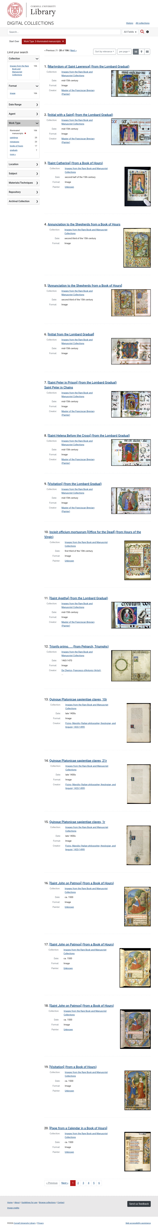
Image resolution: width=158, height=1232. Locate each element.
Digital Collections (30, 22)
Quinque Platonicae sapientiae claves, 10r (78, 699)
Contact (60, 1202)
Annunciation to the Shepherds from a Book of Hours (84, 224)
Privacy (40, 1223)
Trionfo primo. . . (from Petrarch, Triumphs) (79, 646)
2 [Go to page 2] (78, 1183)
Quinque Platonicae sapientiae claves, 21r (78, 760)
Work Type (14, 123)
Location (13, 164)
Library (42, 10)
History (129, 23)
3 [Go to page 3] (83, 1183)
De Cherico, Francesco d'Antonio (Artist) (81, 670)
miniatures (14, 142)
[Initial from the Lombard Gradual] (71, 334)
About (17, 1202)
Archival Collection (19, 201)
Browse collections (47, 1202)
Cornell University (15, 10)
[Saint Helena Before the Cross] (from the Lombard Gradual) (89, 435)
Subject (13, 173)
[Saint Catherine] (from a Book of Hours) (75, 163)
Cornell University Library (24, 1223)
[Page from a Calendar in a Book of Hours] (78, 1128)
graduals (13, 150)
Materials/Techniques (21, 182)
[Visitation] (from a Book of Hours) (73, 1067)
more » (13, 154)
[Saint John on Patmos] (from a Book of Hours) (81, 883)
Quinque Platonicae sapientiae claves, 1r (77, 822)
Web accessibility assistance (138, 1223)
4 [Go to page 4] (88, 1183)
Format (13, 85)
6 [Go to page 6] (99, 1183)
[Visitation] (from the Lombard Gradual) (75, 484)
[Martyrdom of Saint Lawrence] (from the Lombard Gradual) (88, 66)
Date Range (15, 104)
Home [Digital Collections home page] (9, 1202)
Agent (12, 113)
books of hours (16, 146)
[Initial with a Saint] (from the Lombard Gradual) (80, 115)
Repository (15, 192)
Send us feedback (139, 1203)
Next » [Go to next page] (64, 1183)
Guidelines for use (29, 1202)
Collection (14, 58)
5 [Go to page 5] (94, 1183)
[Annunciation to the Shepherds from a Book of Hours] (85, 285)
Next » (73, 50)
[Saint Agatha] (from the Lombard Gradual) (78, 598)
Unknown (69, 187)
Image (12, 93)
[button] (44, 41)
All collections (143, 23)
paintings (14, 137)
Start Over (14, 41)
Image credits (13, 1208)
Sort (103, 51)
